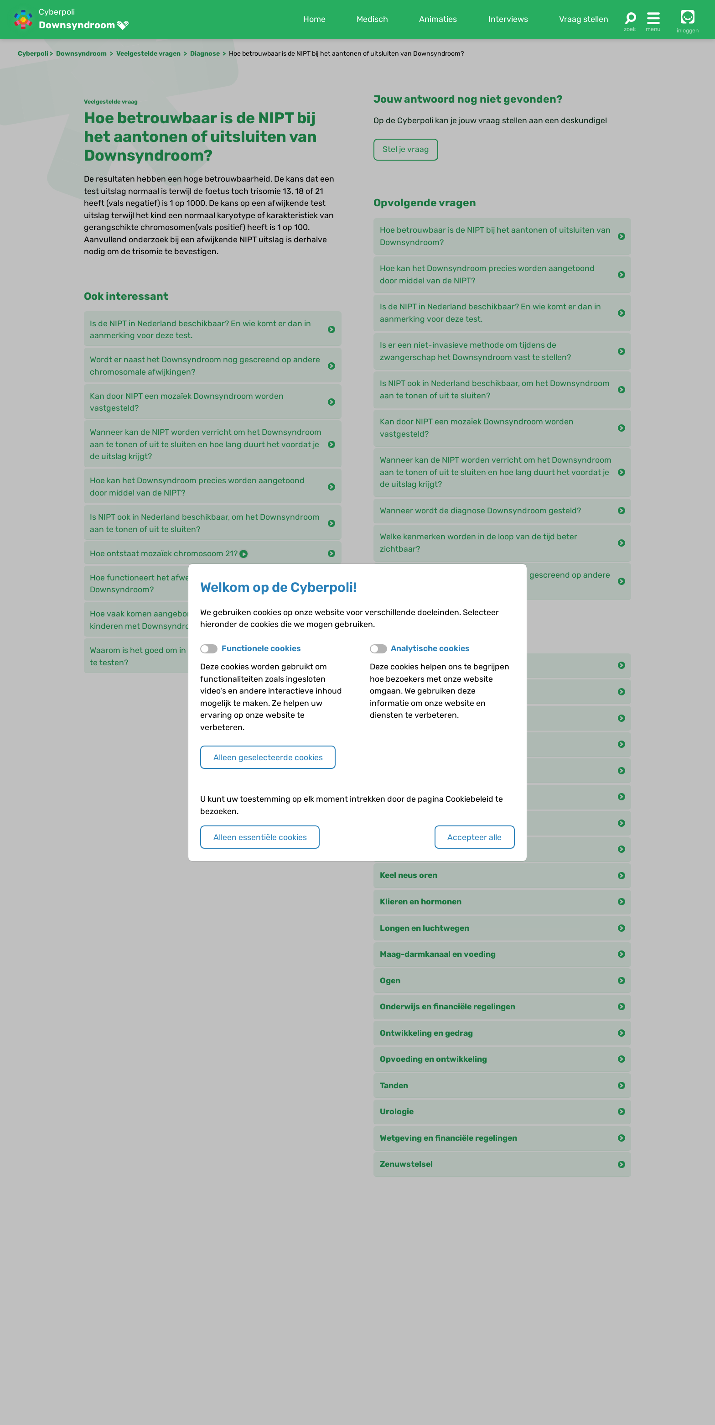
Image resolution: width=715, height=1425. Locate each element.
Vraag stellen (583, 19)
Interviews (508, 19)
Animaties (438, 19)
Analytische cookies (430, 648)
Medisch (372, 19)
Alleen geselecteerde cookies (268, 757)
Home (314, 19)
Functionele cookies (261, 648)
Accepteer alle (474, 837)
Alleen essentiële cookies (260, 837)
